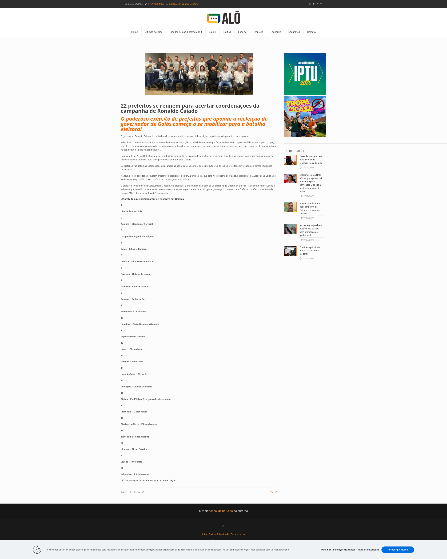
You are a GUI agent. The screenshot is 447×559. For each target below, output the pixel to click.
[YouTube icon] (317, 3)
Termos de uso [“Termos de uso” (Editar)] (238, 534)
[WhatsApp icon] (310, 3)
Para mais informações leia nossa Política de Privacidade (350, 549)
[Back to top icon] (223, 526)
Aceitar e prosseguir (398, 549)
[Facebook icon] (313, 3)
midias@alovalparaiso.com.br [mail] (183, 4)
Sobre (204, 534)
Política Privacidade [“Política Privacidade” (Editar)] (219, 534)
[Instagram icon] (321, 3)
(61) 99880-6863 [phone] (155, 4)
